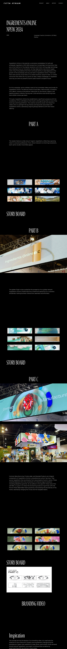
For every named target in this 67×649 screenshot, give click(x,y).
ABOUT (47, 3)
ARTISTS (54, 3)
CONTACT (60, 3)
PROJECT (41, 3)
